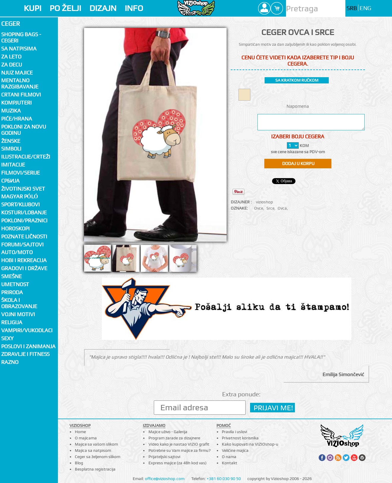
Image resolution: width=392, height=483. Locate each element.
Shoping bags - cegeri (21, 37)
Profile (264, 8)
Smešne (11, 276)
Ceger (10, 23)
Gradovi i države (24, 268)
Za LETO (11, 56)
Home (80, 431)
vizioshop (264, 201)
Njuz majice (17, 72)
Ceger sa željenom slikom (97, 456)
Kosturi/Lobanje (24, 212)
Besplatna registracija (95, 469)
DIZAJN (102, 8)
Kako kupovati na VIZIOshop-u (250, 444)
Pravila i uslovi (234, 431)
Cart (277, 8)
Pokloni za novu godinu (23, 129)
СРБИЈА (10, 181)
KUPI (32, 8)
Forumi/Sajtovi (22, 244)
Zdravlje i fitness (25, 354)
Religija (11, 322)
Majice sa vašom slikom (96, 444)
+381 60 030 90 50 (224, 478)
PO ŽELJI (65, 8)
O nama (229, 456)
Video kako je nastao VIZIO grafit (178, 444)
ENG (365, 8)
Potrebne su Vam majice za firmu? (179, 450)
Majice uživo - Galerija (167, 431)
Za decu (11, 64)
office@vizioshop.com (164, 478)
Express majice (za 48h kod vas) (177, 462)
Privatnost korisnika (240, 438)
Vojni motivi (18, 314)
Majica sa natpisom (93, 450)
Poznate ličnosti (24, 236)
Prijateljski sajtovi (164, 456)
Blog (79, 462)
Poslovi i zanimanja (28, 346)
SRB (352, 8)
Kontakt (229, 462)
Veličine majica (235, 450)
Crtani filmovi (21, 94)
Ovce (258, 208)
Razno (9, 362)
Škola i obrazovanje (19, 303)
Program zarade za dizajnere (174, 438)
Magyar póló (19, 196)
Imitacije (13, 164)
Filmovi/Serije (20, 173)
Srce (270, 208)
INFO (134, 8)
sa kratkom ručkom (296, 80)
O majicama (86, 438)
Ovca (282, 208)
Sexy (7, 338)
